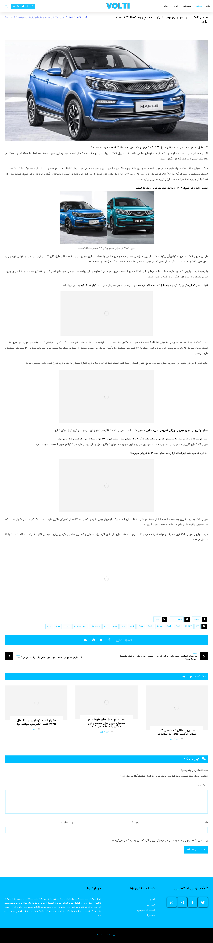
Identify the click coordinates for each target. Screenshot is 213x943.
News (159, 626)
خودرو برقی (95, 626)
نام (205, 822)
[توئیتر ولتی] (203, 902)
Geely (178, 626)
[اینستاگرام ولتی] (182, 902)
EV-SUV (188, 626)
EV (197, 626)
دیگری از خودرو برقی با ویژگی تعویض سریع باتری (174, 430)
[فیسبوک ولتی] (192, 902)
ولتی (49, 626)
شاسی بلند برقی (80, 626)
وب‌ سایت (67, 822)
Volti (132, 626)
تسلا (115, 626)
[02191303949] (32, 6)
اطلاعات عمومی (146, 910)
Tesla (140, 626)
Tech (150, 626)
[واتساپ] (172, 902)
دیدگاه (203, 786)
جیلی (106, 626)
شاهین (196, 619)
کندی (58, 626)
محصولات (149, 915)
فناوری (67, 626)
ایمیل (136, 822)
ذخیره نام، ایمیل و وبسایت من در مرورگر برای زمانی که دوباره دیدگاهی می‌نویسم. (157, 840)
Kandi (169, 626)
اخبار (157, 619)
